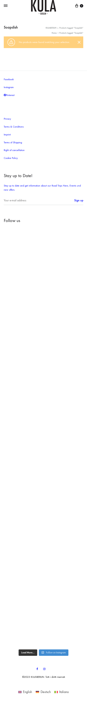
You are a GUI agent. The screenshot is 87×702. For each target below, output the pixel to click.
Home (54, 33)
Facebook (9, 79)
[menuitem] (25, 692)
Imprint (7, 134)
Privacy (7, 118)
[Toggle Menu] (6, 6)
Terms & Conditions (14, 126)
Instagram (9, 87)
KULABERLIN (51, 28)
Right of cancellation (14, 150)
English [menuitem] (27, 692)
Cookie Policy (11, 158)
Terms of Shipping (13, 142)
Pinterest (9, 95)
